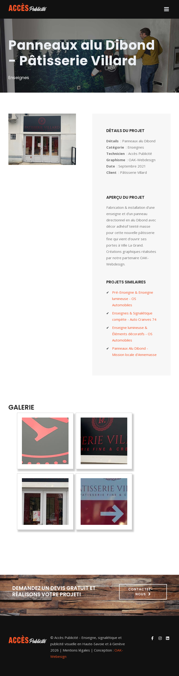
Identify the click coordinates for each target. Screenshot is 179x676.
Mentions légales (76, 650)
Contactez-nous (140, 591)
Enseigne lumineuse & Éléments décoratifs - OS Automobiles (132, 333)
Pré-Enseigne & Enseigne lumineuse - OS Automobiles (132, 298)
